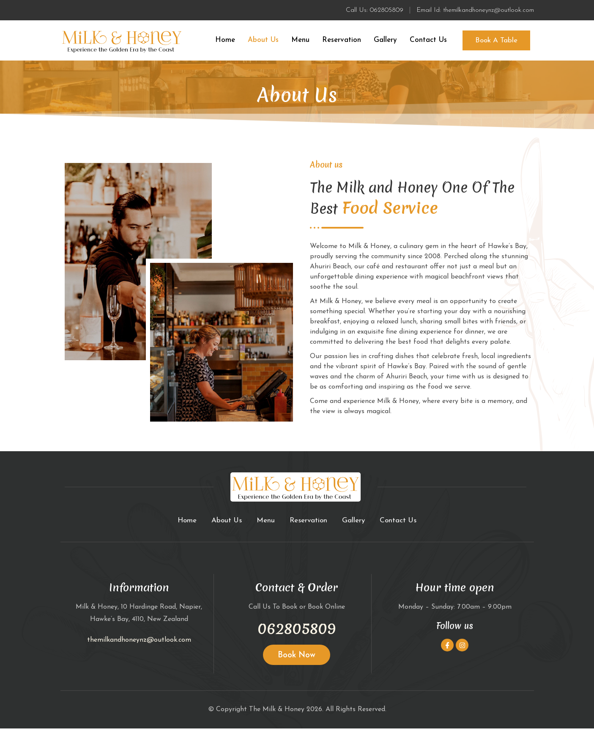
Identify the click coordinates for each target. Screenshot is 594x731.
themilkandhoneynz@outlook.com (139, 642)
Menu (300, 41)
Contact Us (428, 41)
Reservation (341, 41)
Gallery (385, 41)
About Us (263, 41)
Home (225, 41)
